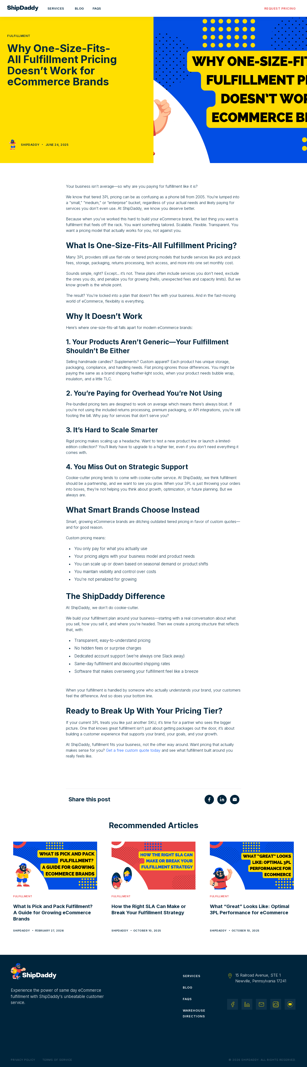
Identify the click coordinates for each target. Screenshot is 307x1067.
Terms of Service (57, 1059)
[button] (57, 8)
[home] (25, 8)
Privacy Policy (23, 1059)
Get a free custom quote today (133, 750)
